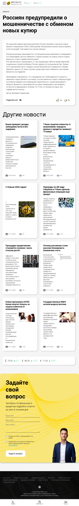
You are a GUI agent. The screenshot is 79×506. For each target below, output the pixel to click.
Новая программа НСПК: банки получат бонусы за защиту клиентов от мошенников (18, 305)
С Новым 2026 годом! (16, 187)
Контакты (6, 478)
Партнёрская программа (60, 480)
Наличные (39, 504)
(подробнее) (13, 445)
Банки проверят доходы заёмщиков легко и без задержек (17, 126)
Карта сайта (43, 480)
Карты (66, 504)
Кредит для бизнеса (10, 480)
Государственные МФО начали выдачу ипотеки (54, 303)
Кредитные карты (38, 478)
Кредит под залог (64, 478)
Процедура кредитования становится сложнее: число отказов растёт (19, 248)
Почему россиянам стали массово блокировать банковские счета (55, 248)
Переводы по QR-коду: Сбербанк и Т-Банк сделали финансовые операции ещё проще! (56, 190)
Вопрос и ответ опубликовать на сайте (19, 437)
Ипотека (51, 478)
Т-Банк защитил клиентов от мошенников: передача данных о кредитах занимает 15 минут (57, 128)
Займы (13, 504)
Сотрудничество (9, 482)
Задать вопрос (16, 453)
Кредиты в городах (28, 480)
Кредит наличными (21, 478)
